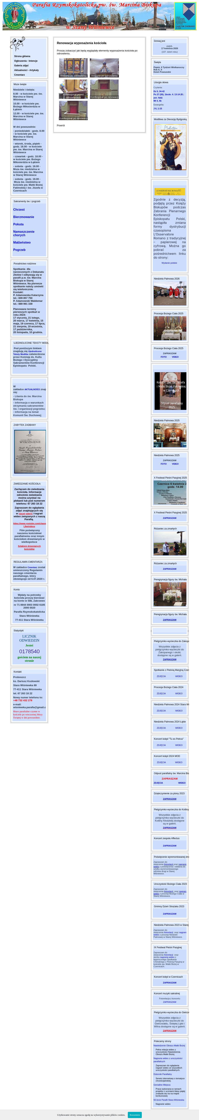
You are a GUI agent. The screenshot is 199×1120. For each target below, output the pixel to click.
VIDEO (175, 357)
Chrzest (19, 209)
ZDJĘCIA (161, 676)
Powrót (61, 125)
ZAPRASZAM (169, 518)
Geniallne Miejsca (162, 1085)
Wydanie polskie (170, 263)
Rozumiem (135, 1115)
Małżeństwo (22, 242)
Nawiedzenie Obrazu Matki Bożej (169, 1045)
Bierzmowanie (23, 217)
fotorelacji (168, 864)
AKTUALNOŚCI (32, 389)
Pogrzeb (19, 249)
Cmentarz (32, 567)
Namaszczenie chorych (23, 233)
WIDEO (179, 676)
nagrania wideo (167, 957)
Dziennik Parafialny (163, 1074)
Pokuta (18, 224)
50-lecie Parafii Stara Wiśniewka (169, 1100)
